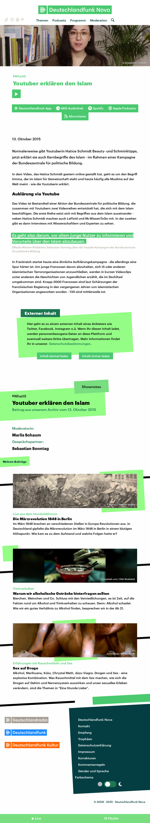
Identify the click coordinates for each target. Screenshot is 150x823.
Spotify (96, 108)
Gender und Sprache (93, 771)
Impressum (86, 751)
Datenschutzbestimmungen (69, 343)
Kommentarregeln (91, 764)
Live (38, 818)
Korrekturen (87, 758)
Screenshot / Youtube (136, 63)
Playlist (113, 818)
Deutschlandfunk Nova (95, 719)
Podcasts (59, 20)
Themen (42, 20)
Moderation (98, 20)
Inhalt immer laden (96, 356)
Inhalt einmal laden (54, 356)
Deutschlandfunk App (32, 108)
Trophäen (85, 739)
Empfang (85, 732)
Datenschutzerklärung (94, 745)
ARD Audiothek (69, 108)
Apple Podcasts (122, 108)
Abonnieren (75, 116)
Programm (78, 20)
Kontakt (84, 726)
